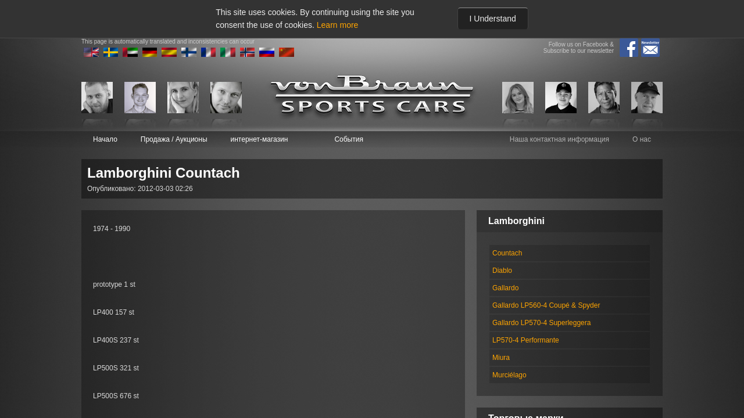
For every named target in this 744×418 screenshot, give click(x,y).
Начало (105, 139)
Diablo (502, 270)
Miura (501, 358)
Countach (507, 253)
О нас (641, 139)
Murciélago (509, 375)
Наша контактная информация (559, 139)
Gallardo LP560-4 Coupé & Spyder (546, 305)
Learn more (338, 25)
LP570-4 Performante (525, 340)
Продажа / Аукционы (174, 139)
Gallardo (505, 288)
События (348, 139)
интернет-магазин (259, 139)
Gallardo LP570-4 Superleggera (541, 323)
